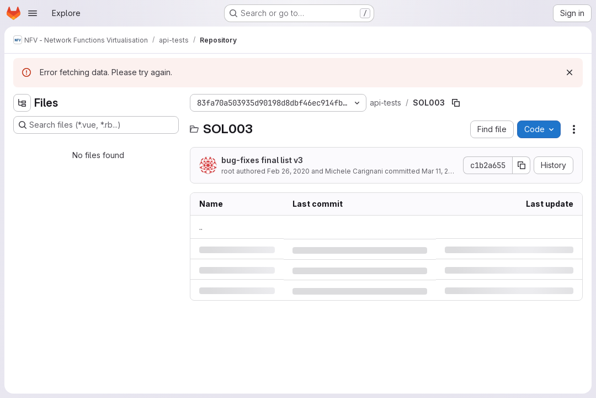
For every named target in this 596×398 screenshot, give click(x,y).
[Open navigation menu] (32, 13)
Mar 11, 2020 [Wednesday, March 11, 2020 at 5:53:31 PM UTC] (441, 171)
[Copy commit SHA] (521, 165)
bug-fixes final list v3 (262, 160)
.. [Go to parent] (201, 227)
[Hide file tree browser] (22, 103)
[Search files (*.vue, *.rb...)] (96, 125)
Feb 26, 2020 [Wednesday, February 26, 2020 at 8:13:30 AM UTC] (288, 171)
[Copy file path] (456, 103)
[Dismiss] (569, 72)
